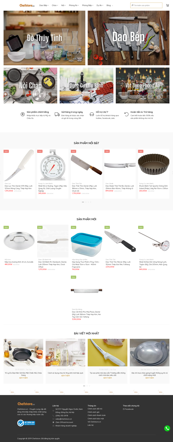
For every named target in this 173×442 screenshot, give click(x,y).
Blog (110, 5)
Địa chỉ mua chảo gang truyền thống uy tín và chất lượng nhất (150, 374)
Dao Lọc (8, 183)
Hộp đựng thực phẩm (79, 259)
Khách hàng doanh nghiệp (66, 426)
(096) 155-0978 (62, 415)
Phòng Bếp (87, 5)
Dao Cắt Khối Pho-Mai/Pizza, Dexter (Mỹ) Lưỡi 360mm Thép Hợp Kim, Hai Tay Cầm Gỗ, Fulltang (86, 314)
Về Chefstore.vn (94, 422)
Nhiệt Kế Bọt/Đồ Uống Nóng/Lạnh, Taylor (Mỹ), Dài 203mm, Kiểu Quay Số (153, 264)
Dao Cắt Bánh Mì (44, 259)
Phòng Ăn (74, 5)
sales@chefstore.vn (64, 419)
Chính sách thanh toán (97, 415)
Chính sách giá (93, 412)
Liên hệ (90, 425)
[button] (83, 202)
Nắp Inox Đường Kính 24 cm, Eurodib (19, 262)
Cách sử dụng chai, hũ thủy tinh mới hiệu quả (65, 373)
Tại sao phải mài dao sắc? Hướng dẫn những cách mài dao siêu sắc (107, 374)
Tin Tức (29, 369)
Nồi (63, 5)
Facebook (129, 409)
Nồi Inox (8, 259)
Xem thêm (23, 378)
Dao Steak (109, 183)
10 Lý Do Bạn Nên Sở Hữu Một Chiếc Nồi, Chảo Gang (23, 374)
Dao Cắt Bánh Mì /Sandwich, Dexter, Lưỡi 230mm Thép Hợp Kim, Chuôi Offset (52, 264)
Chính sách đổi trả (95, 409)
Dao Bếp (44, 5)
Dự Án (100, 5)
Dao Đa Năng (77, 309)
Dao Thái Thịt (77, 183)
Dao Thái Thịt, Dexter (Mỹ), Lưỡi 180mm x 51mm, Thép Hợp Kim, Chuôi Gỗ (84, 188)
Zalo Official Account (64, 422)
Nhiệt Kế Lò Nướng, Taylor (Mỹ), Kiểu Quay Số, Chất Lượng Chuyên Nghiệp (52, 188)
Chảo (55, 5)
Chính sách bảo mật (96, 418)
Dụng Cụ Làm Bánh (45, 183)
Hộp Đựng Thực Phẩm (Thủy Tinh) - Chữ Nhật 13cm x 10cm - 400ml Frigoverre (86, 264)
